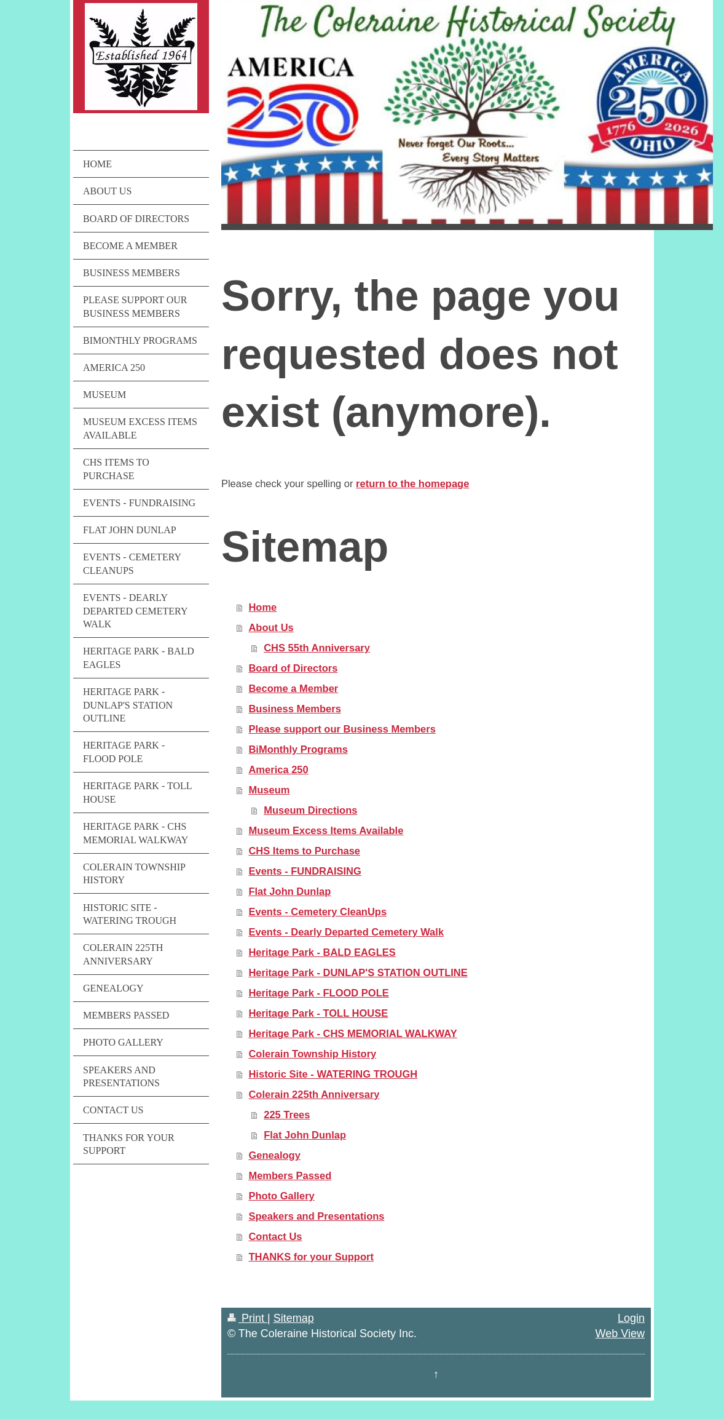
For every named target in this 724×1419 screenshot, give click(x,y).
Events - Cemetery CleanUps (317, 911)
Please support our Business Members (341, 728)
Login (631, 1318)
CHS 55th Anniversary (317, 647)
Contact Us (275, 1236)
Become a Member (293, 688)
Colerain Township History (312, 1053)
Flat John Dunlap (289, 891)
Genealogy (274, 1155)
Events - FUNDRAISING (304, 870)
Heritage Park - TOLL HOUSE (318, 1013)
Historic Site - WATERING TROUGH (332, 1073)
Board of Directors (292, 668)
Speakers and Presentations (316, 1216)
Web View (620, 1333)
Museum (268, 789)
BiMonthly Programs (297, 749)
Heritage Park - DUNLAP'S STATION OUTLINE (357, 972)
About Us (270, 627)
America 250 (278, 769)
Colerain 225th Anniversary (313, 1094)
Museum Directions (310, 810)
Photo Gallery (281, 1195)
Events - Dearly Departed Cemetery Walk (346, 931)
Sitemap (293, 1318)
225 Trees (287, 1114)
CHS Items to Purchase (304, 850)
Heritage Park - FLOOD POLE (318, 992)
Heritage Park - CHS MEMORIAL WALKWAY (352, 1033)
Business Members (294, 708)
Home (262, 607)
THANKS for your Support (311, 1256)
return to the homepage (412, 483)
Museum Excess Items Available (325, 830)
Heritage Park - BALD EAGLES (321, 952)
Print (247, 1318)
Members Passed (289, 1175)
